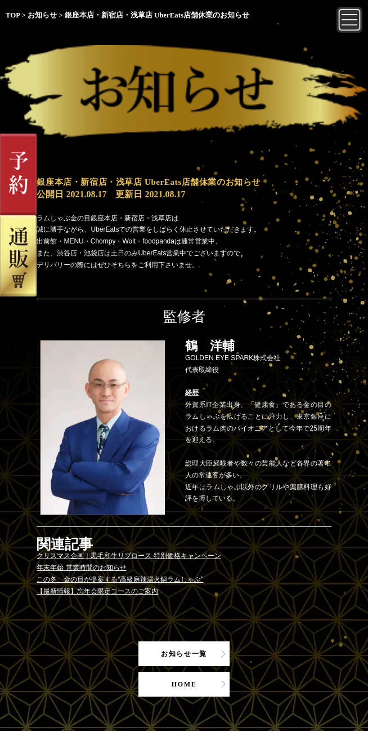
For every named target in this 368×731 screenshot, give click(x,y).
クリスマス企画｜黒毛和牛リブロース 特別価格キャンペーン (129, 556)
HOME (184, 684)
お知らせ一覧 (184, 654)
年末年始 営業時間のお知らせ (81, 567)
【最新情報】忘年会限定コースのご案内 (97, 591)
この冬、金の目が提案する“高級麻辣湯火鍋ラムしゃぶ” (120, 579)
